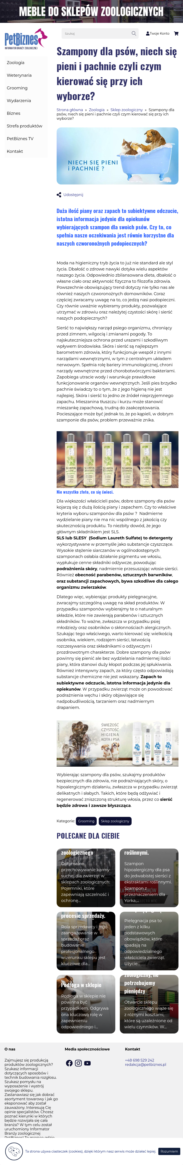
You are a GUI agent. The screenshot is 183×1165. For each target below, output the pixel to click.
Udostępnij (70, 194)
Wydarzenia (19, 100)
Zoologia (15, 62)
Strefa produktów (24, 126)
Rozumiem (169, 1151)
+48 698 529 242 (139, 1060)
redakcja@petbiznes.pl (145, 1064)
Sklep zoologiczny (127, 110)
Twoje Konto (157, 33)
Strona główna (70, 110)
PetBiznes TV (20, 138)
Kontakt (15, 151)
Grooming (17, 88)
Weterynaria (19, 75)
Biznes (13, 113)
